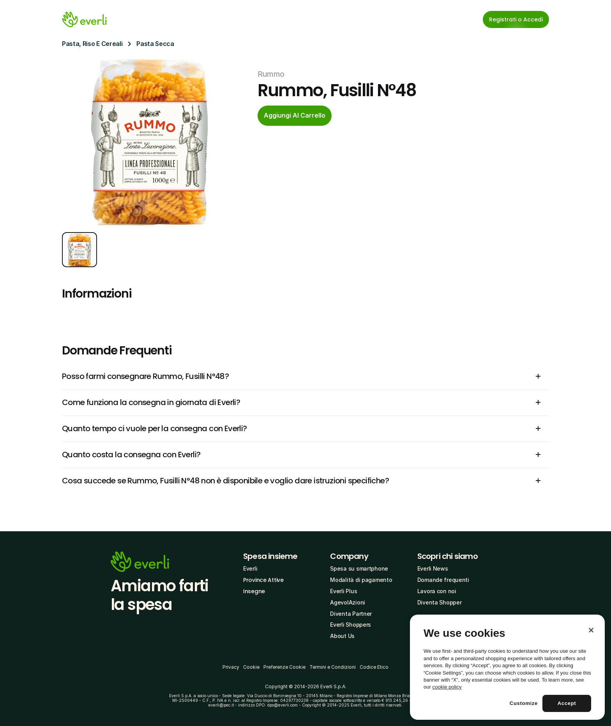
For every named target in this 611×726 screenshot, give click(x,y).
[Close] (591, 630)
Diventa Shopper (439, 602)
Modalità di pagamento (361, 579)
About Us (342, 636)
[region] (507, 667)
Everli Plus (343, 591)
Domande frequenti (443, 579)
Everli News (432, 568)
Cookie (251, 667)
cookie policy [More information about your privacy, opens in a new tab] (447, 687)
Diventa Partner (351, 613)
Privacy (231, 667)
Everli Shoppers (350, 624)
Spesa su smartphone (359, 568)
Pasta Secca (155, 44)
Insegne (254, 591)
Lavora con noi (436, 591)
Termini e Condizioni (332, 667)
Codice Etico (374, 667)
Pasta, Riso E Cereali (92, 44)
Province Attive (263, 580)
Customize (524, 703)
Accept (567, 703)
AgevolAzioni (347, 602)
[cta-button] (295, 116)
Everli (250, 568)
